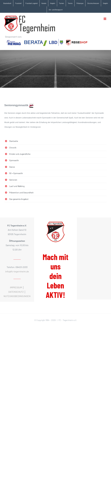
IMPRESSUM (16, 287)
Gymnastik (14, 160)
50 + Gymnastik (16, 173)
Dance (12, 167)
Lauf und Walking (16, 186)
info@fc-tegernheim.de (17, 271)
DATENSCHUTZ (16, 291)
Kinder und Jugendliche (19, 154)
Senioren (13, 180)
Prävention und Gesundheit (21, 192)
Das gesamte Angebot (18, 199)
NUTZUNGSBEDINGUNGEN (17, 296)
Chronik (12, 147)
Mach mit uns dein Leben (55, 275)
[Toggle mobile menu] (105, 18)
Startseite (13, 141)
